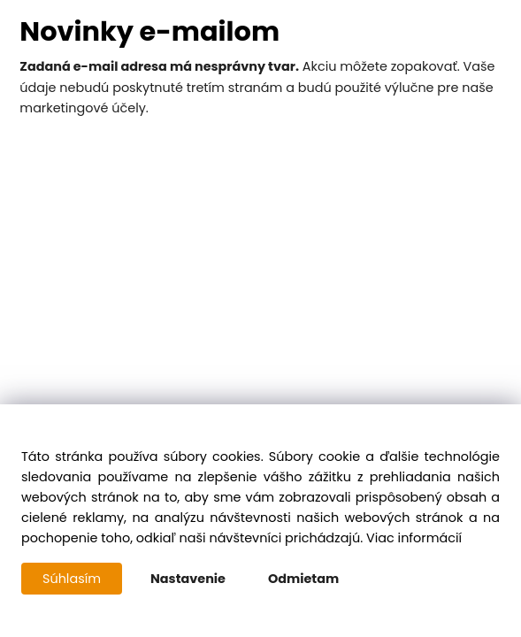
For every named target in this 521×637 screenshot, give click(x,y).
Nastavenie (188, 578)
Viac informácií (414, 538)
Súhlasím (71, 578)
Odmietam (303, 578)
